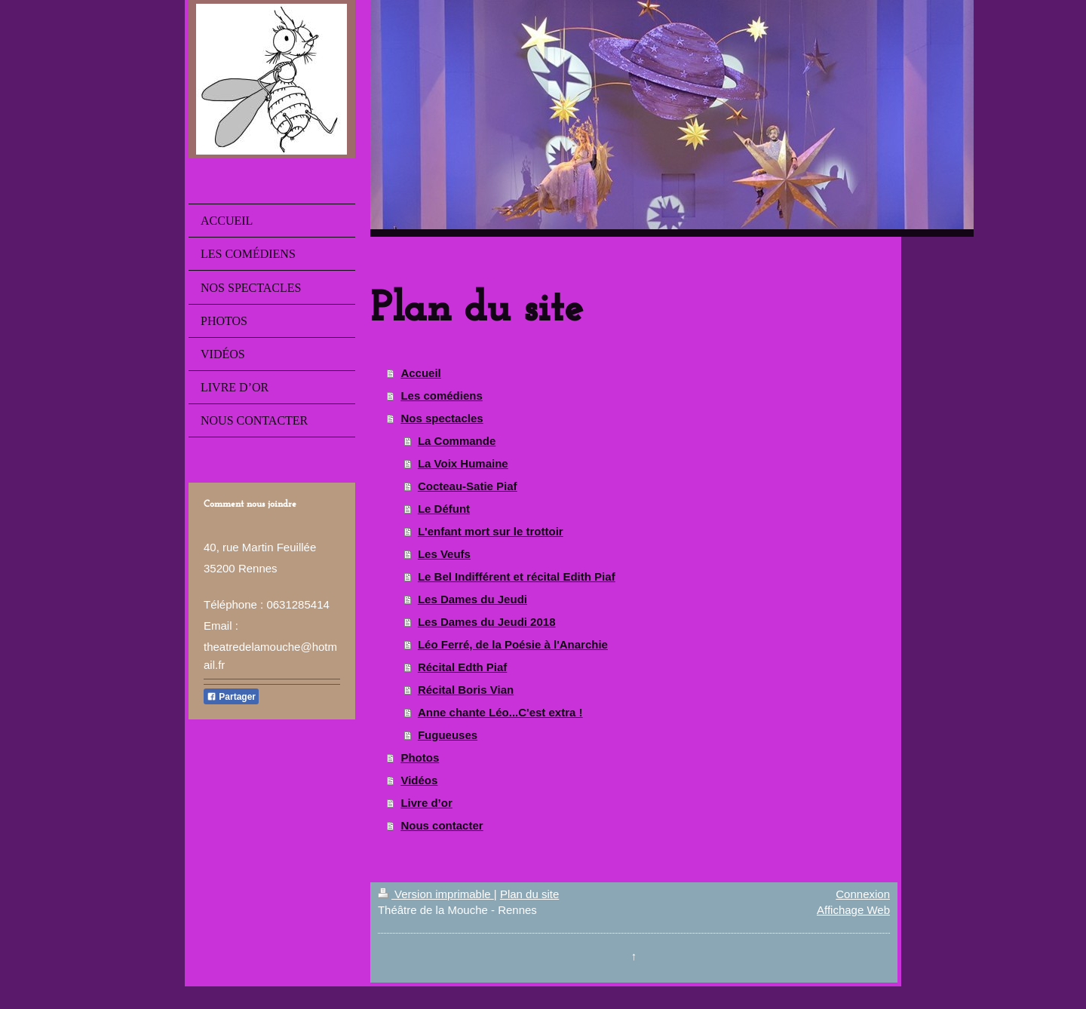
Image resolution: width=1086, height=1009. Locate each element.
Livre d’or (426, 802)
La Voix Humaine (463, 463)
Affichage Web (853, 909)
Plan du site (529, 894)
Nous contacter (441, 825)
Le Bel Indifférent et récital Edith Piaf (516, 576)
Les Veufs (444, 553)
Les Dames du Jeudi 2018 (487, 621)
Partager (231, 697)
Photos (419, 757)
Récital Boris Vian (466, 689)
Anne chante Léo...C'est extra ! (500, 712)
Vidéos (418, 780)
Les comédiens (441, 395)
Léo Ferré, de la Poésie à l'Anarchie (513, 644)
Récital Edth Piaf (462, 667)
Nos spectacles (441, 418)
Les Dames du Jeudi (472, 599)
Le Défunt (444, 508)
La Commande (456, 440)
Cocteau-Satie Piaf (467, 486)
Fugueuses (447, 734)
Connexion (863, 894)
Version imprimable (436, 894)
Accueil (420, 372)
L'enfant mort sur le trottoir (490, 531)
